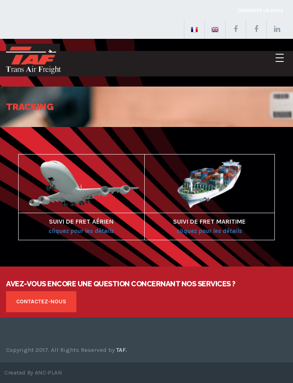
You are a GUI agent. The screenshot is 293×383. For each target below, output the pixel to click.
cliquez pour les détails (81, 231)
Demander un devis (260, 10)
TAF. (121, 349)
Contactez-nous (41, 301)
